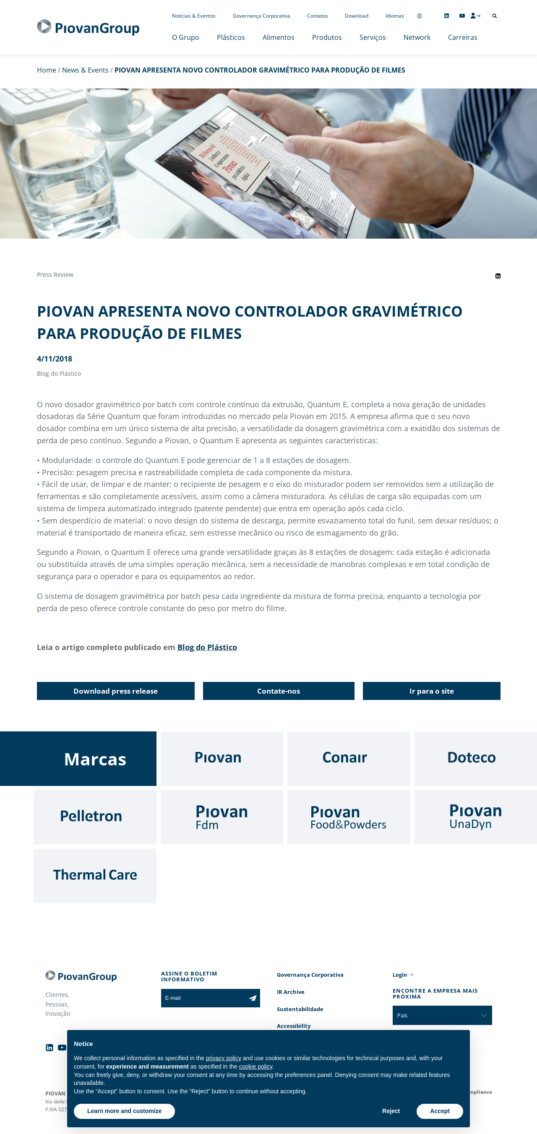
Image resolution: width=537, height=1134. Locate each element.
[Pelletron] (95, 817)
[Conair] (348, 758)
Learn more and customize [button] (124, 1111)
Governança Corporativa (261, 15)
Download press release (115, 691)
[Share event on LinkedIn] (498, 276)
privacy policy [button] (223, 1058)
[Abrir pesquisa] (495, 16)
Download (356, 15)
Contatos (317, 15)
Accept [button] (440, 1111)
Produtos (327, 37)
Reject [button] (391, 1111)
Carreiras (462, 37)
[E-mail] (203, 998)
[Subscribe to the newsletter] (252, 998)
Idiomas (395, 15)
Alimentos (279, 37)
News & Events (85, 70)
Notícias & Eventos (194, 15)
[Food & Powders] (348, 817)
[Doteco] (475, 758)
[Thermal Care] (95, 876)
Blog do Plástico (207, 647)
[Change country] (419, 16)
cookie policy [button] (255, 1066)
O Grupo (185, 37)
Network (417, 37)
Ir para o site (431, 691)
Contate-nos (278, 691)
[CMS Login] (475, 15)
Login (400, 974)
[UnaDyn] (475, 817)
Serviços (373, 37)
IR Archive (291, 992)
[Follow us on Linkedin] (446, 15)
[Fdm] (222, 817)
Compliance (477, 1091)
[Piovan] (222, 758)
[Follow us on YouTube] (462, 15)
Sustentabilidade (300, 1009)
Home (46, 70)
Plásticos (231, 37)
